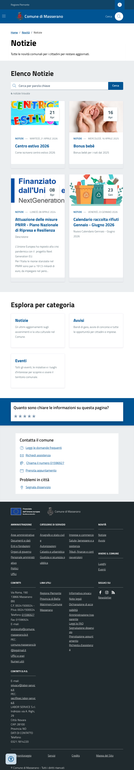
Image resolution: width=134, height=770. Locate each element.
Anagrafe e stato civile (52, 538)
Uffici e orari (17, 656)
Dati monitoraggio (21, 755)
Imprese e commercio (81, 535)
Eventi (102, 569)
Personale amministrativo (23, 560)
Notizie (19, 138)
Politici (14, 568)
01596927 (28, 615)
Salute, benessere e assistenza (81, 543)
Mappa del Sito (104, 755)
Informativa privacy (80, 593)
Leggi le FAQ (76, 623)
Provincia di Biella (50, 599)
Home (14, 32)
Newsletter (104, 597)
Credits (76, 755)
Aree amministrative (22, 535)
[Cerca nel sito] (117, 16)
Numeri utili (17, 661)
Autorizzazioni (48, 546)
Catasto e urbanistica (52, 552)
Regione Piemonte (20, 4)
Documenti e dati (21, 540)
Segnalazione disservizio (81, 630)
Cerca (115, 85)
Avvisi (101, 540)
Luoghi (102, 564)
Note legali (75, 599)
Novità (26, 32)
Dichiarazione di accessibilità (81, 607)
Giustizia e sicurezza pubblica (52, 560)
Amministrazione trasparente (81, 617)
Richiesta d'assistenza (81, 647)
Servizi (51, 755)
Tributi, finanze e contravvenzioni (81, 554)
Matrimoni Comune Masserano (51, 607)
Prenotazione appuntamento (81, 638)
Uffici (14, 574)
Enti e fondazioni (20, 546)
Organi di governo (21, 552)
